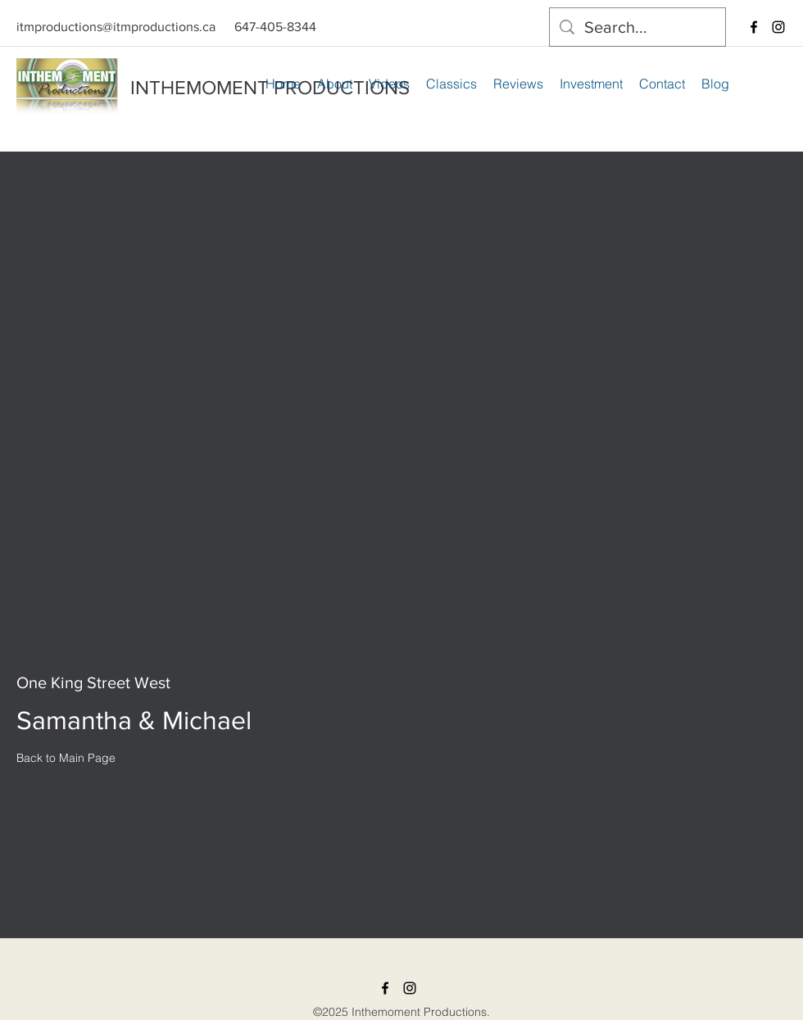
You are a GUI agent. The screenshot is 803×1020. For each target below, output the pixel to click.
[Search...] (637, 27)
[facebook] (754, 27)
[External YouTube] (401, 476)
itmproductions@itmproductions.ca (115, 27)
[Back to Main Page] (66, 758)
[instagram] (778, 27)
